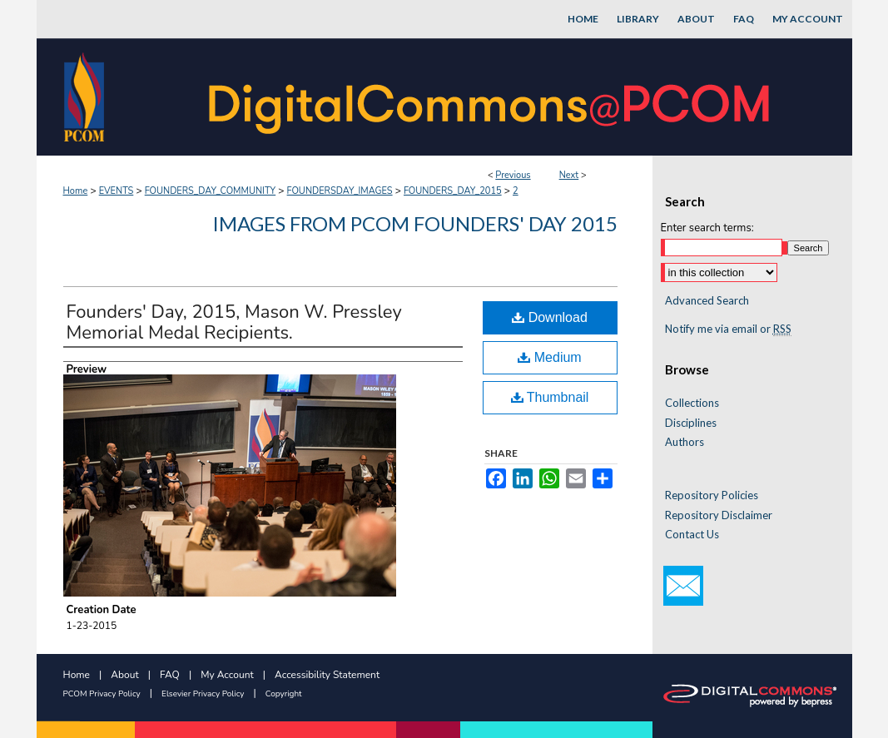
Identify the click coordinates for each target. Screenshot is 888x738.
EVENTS (116, 191)
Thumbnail (550, 397)
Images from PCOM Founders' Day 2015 (415, 223)
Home (75, 191)
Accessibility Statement (327, 674)
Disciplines (691, 423)
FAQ (170, 674)
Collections (692, 403)
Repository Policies (711, 495)
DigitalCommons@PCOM (491, 97)
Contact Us (692, 534)
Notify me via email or (728, 329)
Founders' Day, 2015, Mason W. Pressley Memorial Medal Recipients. (234, 322)
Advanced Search (707, 300)
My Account (227, 674)
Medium (549, 357)
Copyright (283, 694)
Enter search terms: (707, 227)
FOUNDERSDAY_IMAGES (340, 191)
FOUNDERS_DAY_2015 (453, 191)
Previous (512, 175)
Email (683, 586)
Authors (684, 442)
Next (569, 175)
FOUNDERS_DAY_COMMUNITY (210, 191)
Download (550, 317)
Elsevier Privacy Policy (202, 694)
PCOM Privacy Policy (102, 694)
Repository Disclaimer (718, 515)
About (124, 674)
